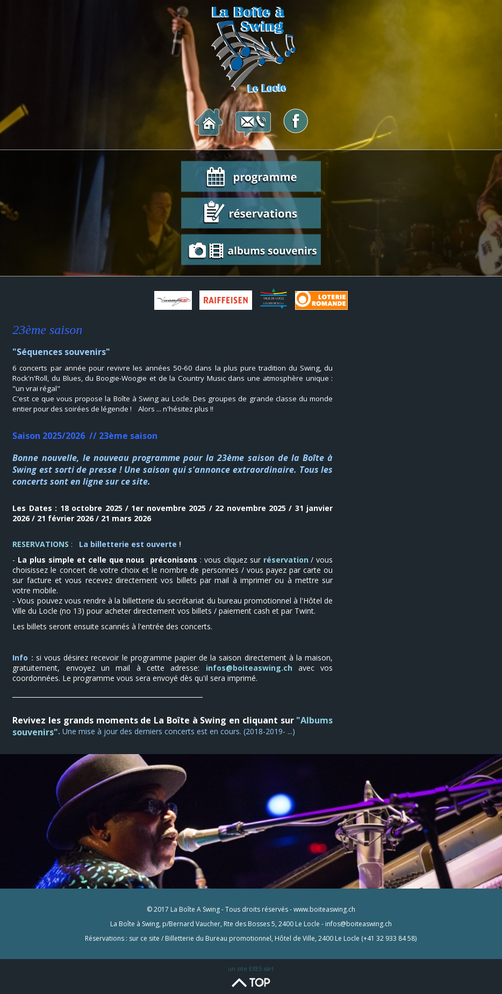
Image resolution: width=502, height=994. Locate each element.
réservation (286, 560)
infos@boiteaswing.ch (249, 668)
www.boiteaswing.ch (324, 909)
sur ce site (144, 938)
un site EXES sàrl (251, 968)
